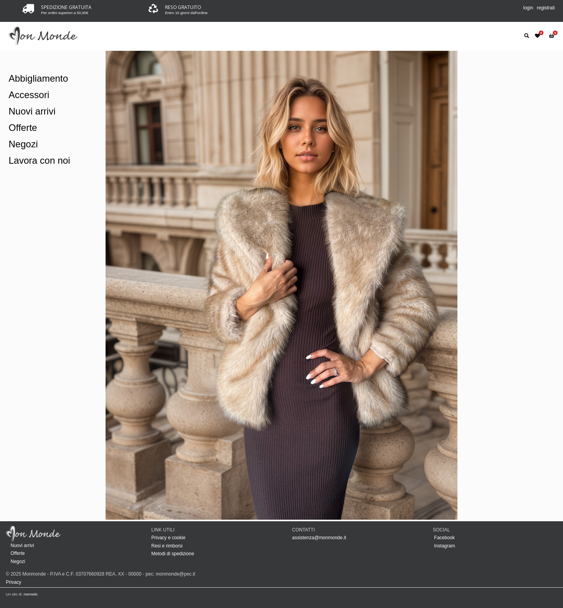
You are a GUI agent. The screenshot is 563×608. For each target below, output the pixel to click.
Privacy (13, 582)
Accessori (29, 94)
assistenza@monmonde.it (319, 537)
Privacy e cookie (168, 537)
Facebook (444, 537)
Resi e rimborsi (167, 546)
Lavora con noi (39, 160)
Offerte (23, 127)
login (528, 8)
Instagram (444, 546)
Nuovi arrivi (32, 111)
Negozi (23, 144)
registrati (546, 8)
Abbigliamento (38, 78)
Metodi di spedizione (172, 553)
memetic (30, 594)
